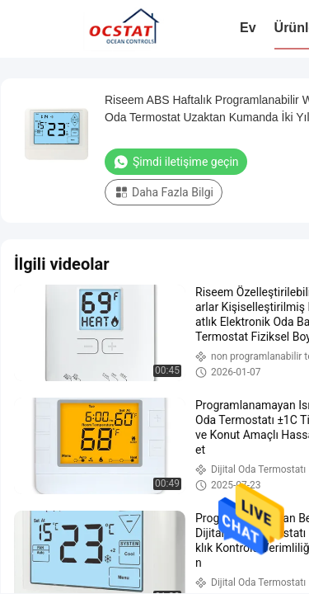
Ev (248, 28)
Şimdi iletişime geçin (176, 161)
